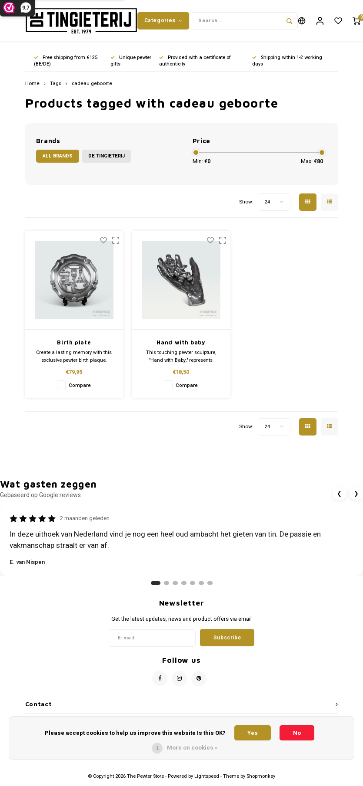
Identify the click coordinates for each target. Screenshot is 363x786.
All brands (58, 158)
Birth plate (74, 344)
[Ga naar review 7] (210, 585)
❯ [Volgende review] (356, 495)
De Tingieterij (106, 158)
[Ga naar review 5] (192, 585)
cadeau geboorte (92, 85)
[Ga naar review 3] (175, 585)
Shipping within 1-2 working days (287, 63)
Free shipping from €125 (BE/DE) (65, 63)
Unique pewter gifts (130, 63)
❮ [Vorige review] (339, 495)
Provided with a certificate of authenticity (195, 63)
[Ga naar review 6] (201, 585)
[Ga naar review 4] (183, 585)
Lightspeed (206, 778)
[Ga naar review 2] (166, 585)
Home (32, 85)
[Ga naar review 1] (155, 585)
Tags (55, 85)
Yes (252, 733)
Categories (163, 21)
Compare (80, 387)
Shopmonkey (260, 778)
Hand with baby (181, 344)
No (297, 733)
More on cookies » (192, 747)
